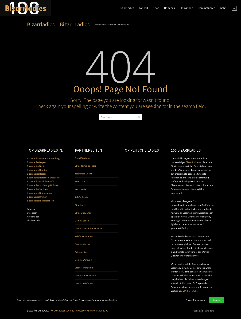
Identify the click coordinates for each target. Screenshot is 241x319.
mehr (222, 8)
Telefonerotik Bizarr (84, 236)
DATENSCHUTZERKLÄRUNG (62, 310)
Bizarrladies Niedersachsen (40, 200)
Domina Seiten (82, 220)
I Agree (216, 300)
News (156, 8)
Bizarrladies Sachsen (37, 189)
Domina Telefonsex (84, 283)
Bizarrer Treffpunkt (84, 267)
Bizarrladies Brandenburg (39, 192)
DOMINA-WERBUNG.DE (98, 310)
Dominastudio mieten (85, 275)
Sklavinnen (186, 8)
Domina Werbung (83, 259)
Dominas (169, 8)
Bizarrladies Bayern (36, 162)
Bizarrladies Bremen (37, 196)
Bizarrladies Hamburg (38, 169)
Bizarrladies (127, 8)
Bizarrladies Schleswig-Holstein (42, 185)
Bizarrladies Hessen (36, 173)
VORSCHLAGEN (190, 290)
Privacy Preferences (195, 300)
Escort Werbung (82, 158)
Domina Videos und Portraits (88, 228)
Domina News (208, 310)
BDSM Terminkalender (85, 165)
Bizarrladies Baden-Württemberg (43, 158)
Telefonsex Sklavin (84, 173)
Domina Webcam (83, 244)
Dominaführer (206, 8)
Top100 (143, 8)
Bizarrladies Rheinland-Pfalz (41, 181)
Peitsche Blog (81, 252)
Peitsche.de (80, 189)
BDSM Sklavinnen (83, 212)
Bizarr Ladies (192, 162)
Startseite (196, 310)
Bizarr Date (80, 181)
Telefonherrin (81, 197)
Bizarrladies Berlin (36, 166)
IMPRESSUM (81, 310)
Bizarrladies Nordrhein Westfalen (43, 177)
